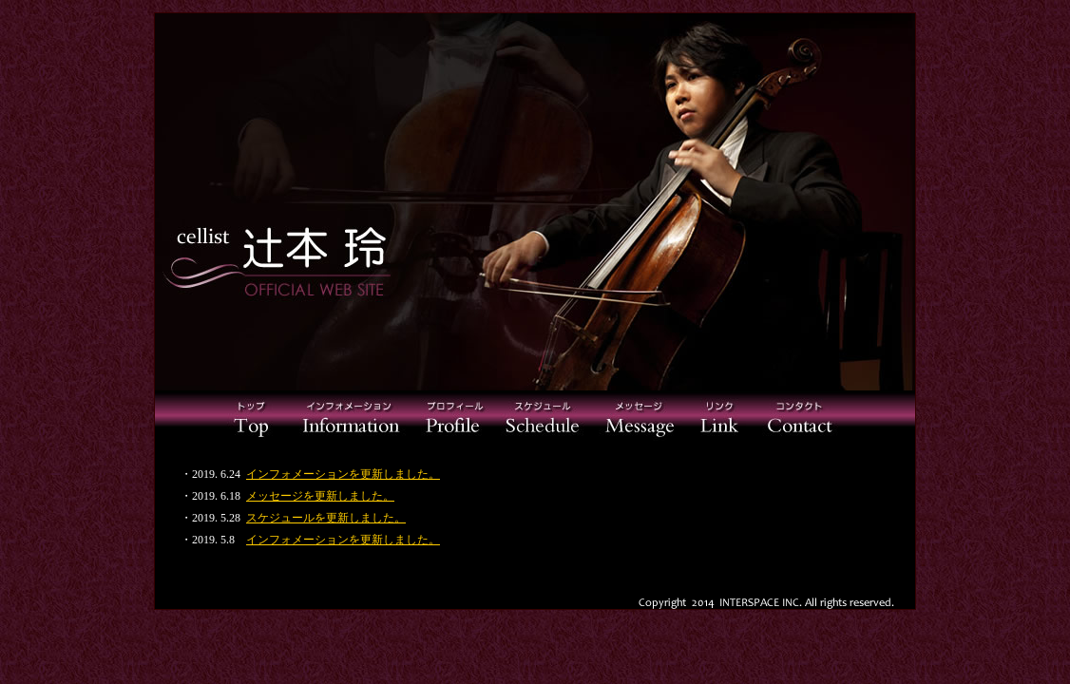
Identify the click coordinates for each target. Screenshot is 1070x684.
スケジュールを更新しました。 (326, 517)
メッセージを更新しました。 (320, 496)
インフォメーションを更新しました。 (343, 474)
